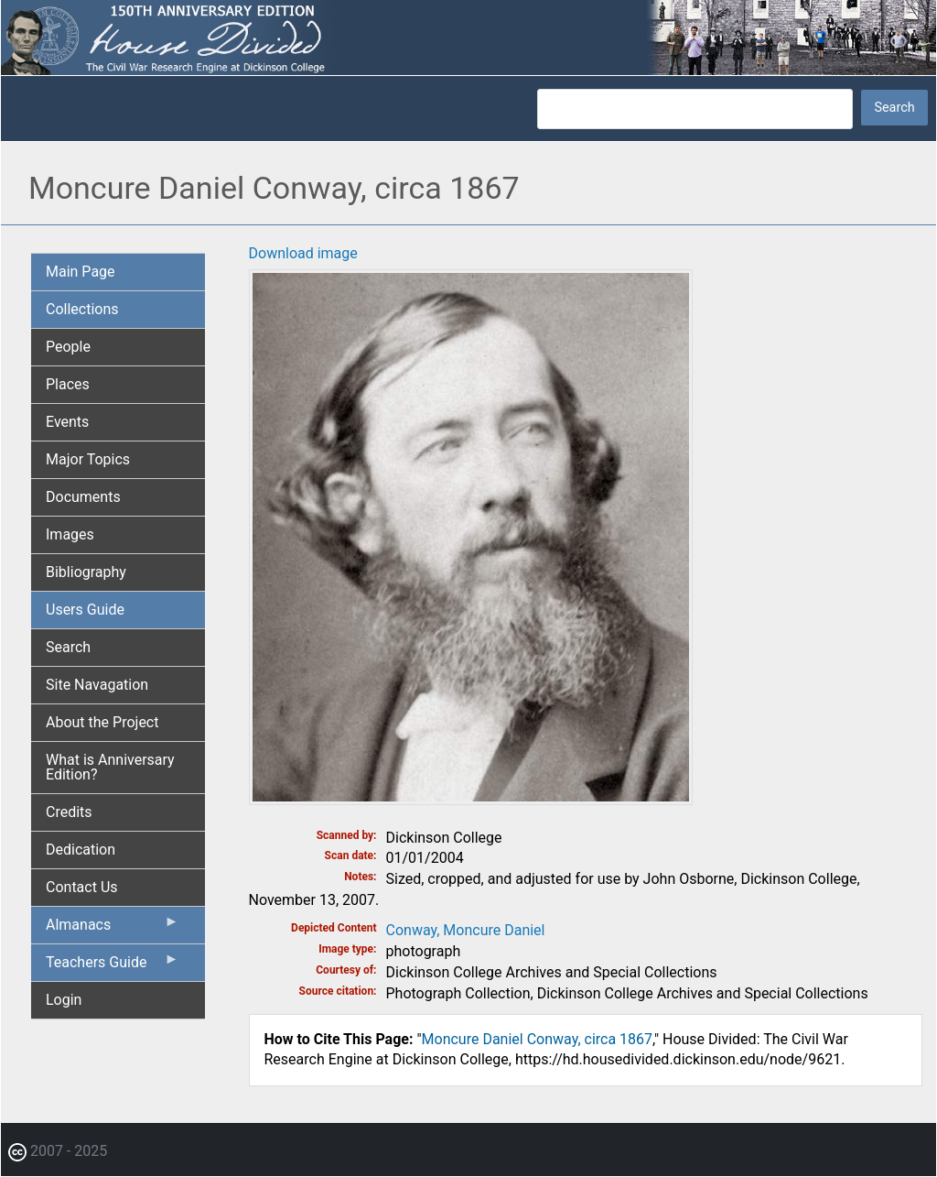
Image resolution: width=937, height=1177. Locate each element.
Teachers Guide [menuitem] (112, 966)
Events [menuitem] (67, 421)
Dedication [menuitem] (80, 849)
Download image (303, 253)
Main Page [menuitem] (80, 271)
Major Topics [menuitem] (88, 459)
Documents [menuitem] (83, 497)
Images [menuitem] (70, 534)
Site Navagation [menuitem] (97, 684)
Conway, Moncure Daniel (465, 930)
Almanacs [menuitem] (112, 928)
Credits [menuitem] (69, 812)
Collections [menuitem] (82, 309)
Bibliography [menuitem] (86, 572)
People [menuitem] (68, 346)
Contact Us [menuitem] (82, 887)
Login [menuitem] (63, 999)
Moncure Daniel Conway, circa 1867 (537, 1039)
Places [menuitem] (68, 384)
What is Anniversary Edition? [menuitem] (110, 767)
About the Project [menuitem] (102, 722)
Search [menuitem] (68, 647)
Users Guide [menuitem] (85, 609)
